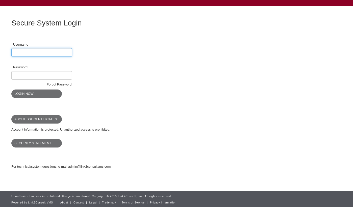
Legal (93, 202)
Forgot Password (59, 84)
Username (20, 44)
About (64, 202)
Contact (78, 202)
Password (20, 67)
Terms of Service (133, 202)
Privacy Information (163, 202)
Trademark (109, 202)
